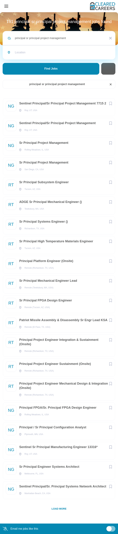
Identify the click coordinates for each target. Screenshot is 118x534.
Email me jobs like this (24, 528)
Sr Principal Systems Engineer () (43, 221)
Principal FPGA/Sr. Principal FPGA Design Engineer (57, 407)
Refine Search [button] (108, 69)
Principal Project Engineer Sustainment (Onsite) (55, 364)
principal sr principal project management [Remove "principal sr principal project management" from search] (57, 84)
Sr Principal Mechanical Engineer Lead (48, 280)
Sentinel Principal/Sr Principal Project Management (57, 123)
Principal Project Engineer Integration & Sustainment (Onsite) (58, 342)
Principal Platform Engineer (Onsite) (46, 261)
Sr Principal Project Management (43, 143)
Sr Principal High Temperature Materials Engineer (56, 241)
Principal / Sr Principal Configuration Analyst (52, 427)
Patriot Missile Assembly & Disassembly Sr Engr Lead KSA (63, 320)
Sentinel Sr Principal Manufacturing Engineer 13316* (58, 447)
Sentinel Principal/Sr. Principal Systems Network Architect (62, 486)
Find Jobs (51, 68)
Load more (59, 508)
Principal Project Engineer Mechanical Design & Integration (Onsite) (63, 386)
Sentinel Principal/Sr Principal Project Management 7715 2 (62, 103)
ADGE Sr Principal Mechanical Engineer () (50, 202)
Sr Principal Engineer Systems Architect (49, 466)
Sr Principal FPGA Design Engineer (45, 300)
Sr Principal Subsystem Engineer (44, 182)
